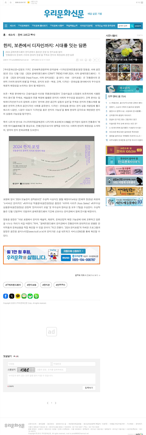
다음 (55, 403)
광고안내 (50, 424)
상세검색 (137, 26)
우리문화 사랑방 (57, 25)
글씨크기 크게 (95, 60)
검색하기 (132, 26)
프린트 (85, 60)
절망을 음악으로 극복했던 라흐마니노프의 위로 (126, 136)
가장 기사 (117, 96)
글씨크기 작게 (98, 60)
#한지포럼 (31, 284)
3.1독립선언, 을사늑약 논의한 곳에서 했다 (125, 103)
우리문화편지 (23, 25)
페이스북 (5, 296)
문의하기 (139, 424)
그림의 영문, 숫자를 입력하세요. (50, 370)
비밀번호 (57, 364)
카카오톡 (17, 296)
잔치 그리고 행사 (26, 34)
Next (139, 51)
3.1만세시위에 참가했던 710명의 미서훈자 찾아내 (126, 128)
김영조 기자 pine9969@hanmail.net (16, 60)
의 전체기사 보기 (86, 275)
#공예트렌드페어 (13, 284)
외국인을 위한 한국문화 (105, 25)
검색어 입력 (123, 26)
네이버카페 (30, 296)
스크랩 (90, 60)
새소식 (12, 25)
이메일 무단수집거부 (117, 424)
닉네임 (11, 364)
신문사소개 (32, 424)
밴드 (36, 296)
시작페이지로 (5, 2)
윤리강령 (41, 424)
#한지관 (46, 284)
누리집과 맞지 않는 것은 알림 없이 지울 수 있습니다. (31, 375)
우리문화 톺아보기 (39, 25)
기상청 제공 (34, 3)
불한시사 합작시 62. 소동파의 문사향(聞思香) (126, 111)
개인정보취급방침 (74, 424)
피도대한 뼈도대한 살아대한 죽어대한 (124, 132)
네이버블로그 (24, 296)
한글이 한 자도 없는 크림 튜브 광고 (123, 119)
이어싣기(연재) (86, 25)
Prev (109, 51)
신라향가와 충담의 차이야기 (120, 115)
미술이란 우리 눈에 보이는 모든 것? (123, 123)
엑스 (11, 296)
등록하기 (89, 387)
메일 (81, 60)
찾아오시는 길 (61, 424)
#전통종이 (60, 284)
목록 (77, 60)
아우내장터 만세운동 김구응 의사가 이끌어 (126, 140)
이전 (47, 403)
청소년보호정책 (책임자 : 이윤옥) (95, 424)
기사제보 (130, 424)
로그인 (138, 2)
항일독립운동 (72, 25)
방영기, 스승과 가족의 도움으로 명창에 (124, 107)
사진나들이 (111, 35)
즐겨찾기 (10, 2)
